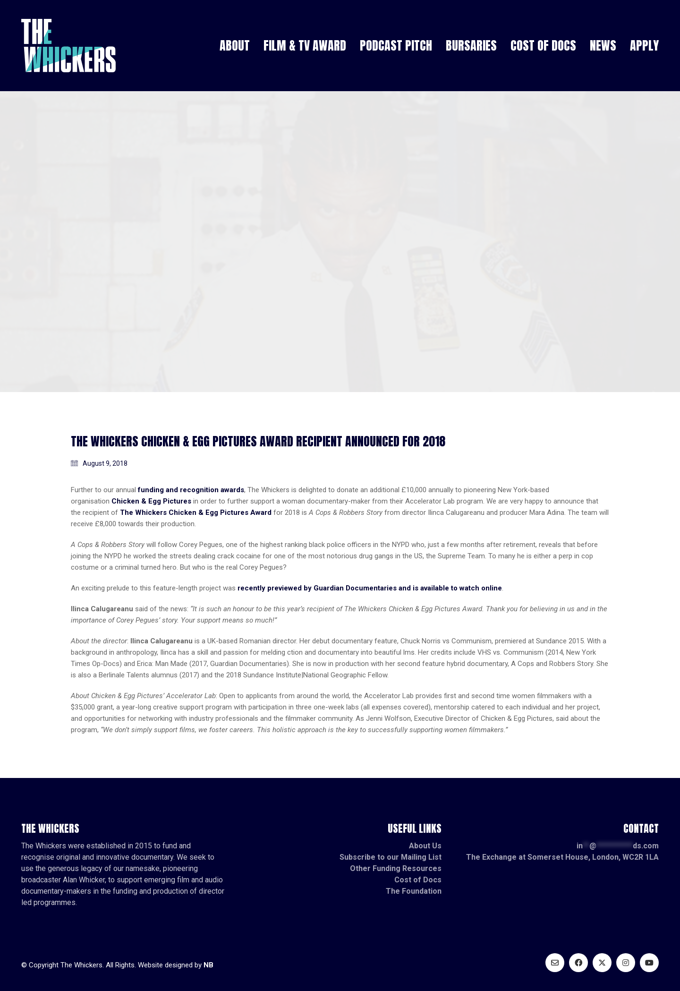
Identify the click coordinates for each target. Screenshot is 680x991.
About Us (425, 845)
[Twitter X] (602, 962)
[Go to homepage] (68, 45)
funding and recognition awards (191, 490)
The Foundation (414, 891)
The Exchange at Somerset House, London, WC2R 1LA (562, 857)
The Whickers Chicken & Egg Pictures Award (196, 512)
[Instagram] (625, 962)
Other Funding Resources (396, 868)
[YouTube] (649, 962)
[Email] (554, 962)
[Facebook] (578, 962)
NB (208, 965)
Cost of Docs (418, 879)
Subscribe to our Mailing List (391, 857)
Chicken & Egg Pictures (151, 501)
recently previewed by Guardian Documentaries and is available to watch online (370, 588)
